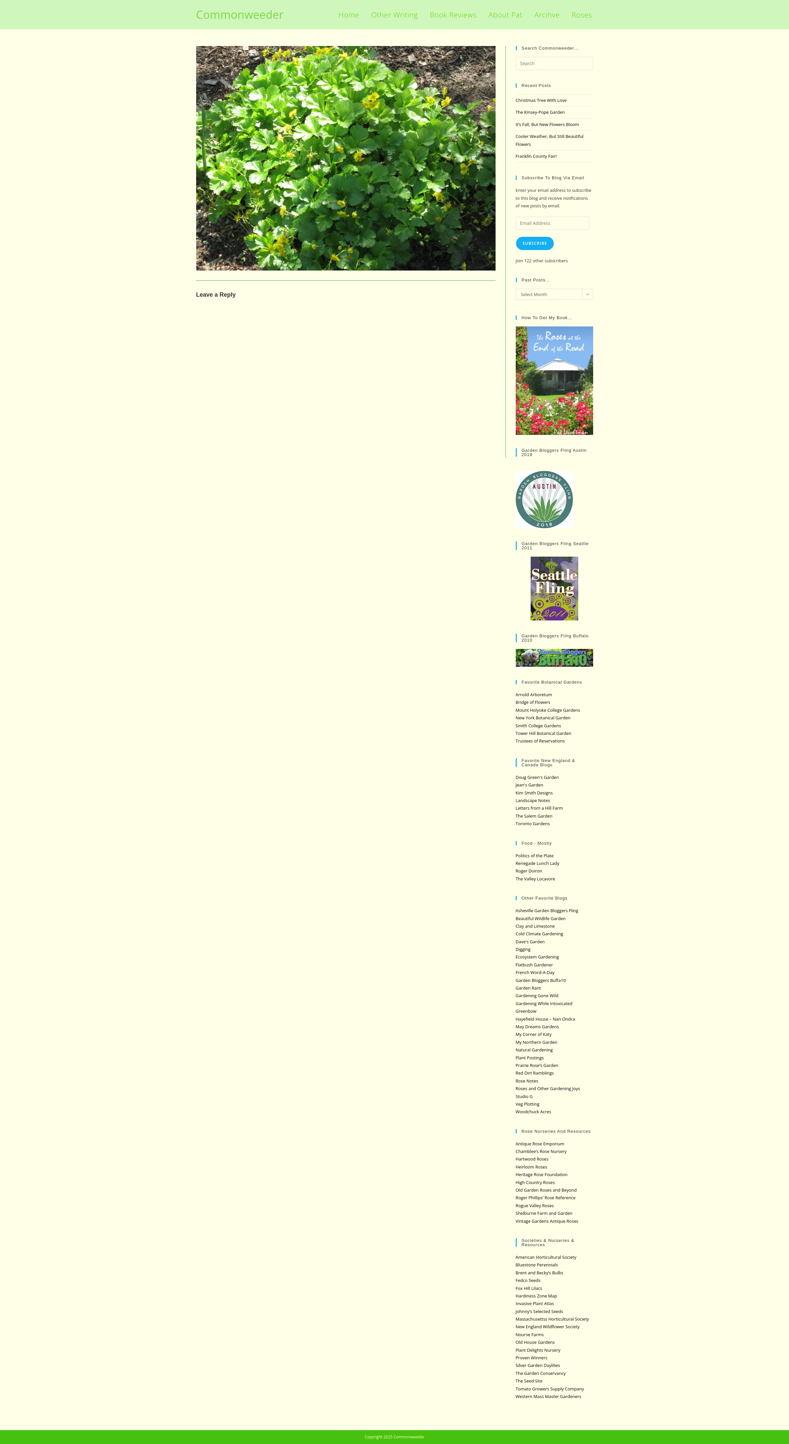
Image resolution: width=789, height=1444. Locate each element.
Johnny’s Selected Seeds (539, 1311)
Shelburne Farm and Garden (544, 1213)
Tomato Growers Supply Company (550, 1389)
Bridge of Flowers (533, 702)
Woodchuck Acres (533, 1112)
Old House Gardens (535, 1342)
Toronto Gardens (533, 824)
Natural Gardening (534, 1050)
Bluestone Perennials (537, 1265)
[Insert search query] (554, 63)
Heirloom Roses (531, 1167)
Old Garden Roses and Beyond (546, 1190)
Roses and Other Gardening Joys (548, 1088)
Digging (523, 949)
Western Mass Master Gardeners (549, 1396)
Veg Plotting (528, 1104)
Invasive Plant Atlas (535, 1303)
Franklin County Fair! (536, 156)
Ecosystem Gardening (537, 957)
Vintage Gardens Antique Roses (547, 1221)
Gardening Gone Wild (537, 995)
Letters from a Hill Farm (539, 808)
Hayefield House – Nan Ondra (545, 1019)
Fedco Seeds (528, 1280)
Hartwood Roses (532, 1159)
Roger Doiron (529, 871)
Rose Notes (527, 1081)
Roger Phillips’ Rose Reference (546, 1198)
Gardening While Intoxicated (544, 1003)
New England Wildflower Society (548, 1327)
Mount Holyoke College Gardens (548, 710)
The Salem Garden (534, 816)
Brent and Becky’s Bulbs (539, 1273)
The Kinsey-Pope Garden (540, 112)
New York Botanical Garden (543, 718)
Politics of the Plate (535, 856)
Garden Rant (528, 988)
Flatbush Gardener (534, 965)
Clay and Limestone (535, 926)
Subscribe (535, 243)
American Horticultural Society (546, 1257)
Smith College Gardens (538, 726)
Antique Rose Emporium (540, 1144)
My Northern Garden (536, 1042)
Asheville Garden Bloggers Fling (547, 910)
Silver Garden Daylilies (538, 1365)
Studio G (524, 1096)
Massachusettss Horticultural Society (552, 1319)
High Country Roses (535, 1182)
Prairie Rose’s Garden (537, 1065)
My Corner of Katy (534, 1034)
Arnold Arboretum (534, 695)
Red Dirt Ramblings (535, 1073)
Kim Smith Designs (534, 793)
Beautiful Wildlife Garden (541, 918)
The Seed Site (529, 1381)
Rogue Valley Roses (535, 1206)
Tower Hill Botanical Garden (544, 733)
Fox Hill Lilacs (529, 1288)
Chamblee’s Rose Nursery (541, 1151)
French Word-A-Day (535, 972)
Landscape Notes (533, 800)
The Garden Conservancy (541, 1373)
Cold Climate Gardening (539, 934)
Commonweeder (240, 14)
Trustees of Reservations (540, 741)
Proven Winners (532, 1358)
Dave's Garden (530, 942)
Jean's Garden (530, 785)
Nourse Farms (530, 1335)
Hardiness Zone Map (536, 1296)
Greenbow (526, 1011)
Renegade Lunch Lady (537, 863)
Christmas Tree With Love (541, 100)
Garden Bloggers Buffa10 (541, 980)
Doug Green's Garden (537, 777)
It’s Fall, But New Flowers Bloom (547, 124)
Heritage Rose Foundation (542, 1174)
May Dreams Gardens (537, 1027)
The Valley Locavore (535, 879)
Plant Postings (530, 1058)
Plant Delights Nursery (538, 1350)
